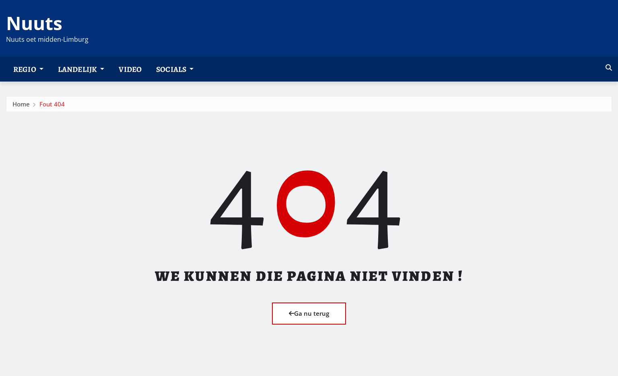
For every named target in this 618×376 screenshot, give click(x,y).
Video (130, 69)
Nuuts (34, 22)
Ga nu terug (309, 313)
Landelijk (81, 69)
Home (21, 106)
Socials (175, 69)
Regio (28, 69)
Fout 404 (52, 106)
